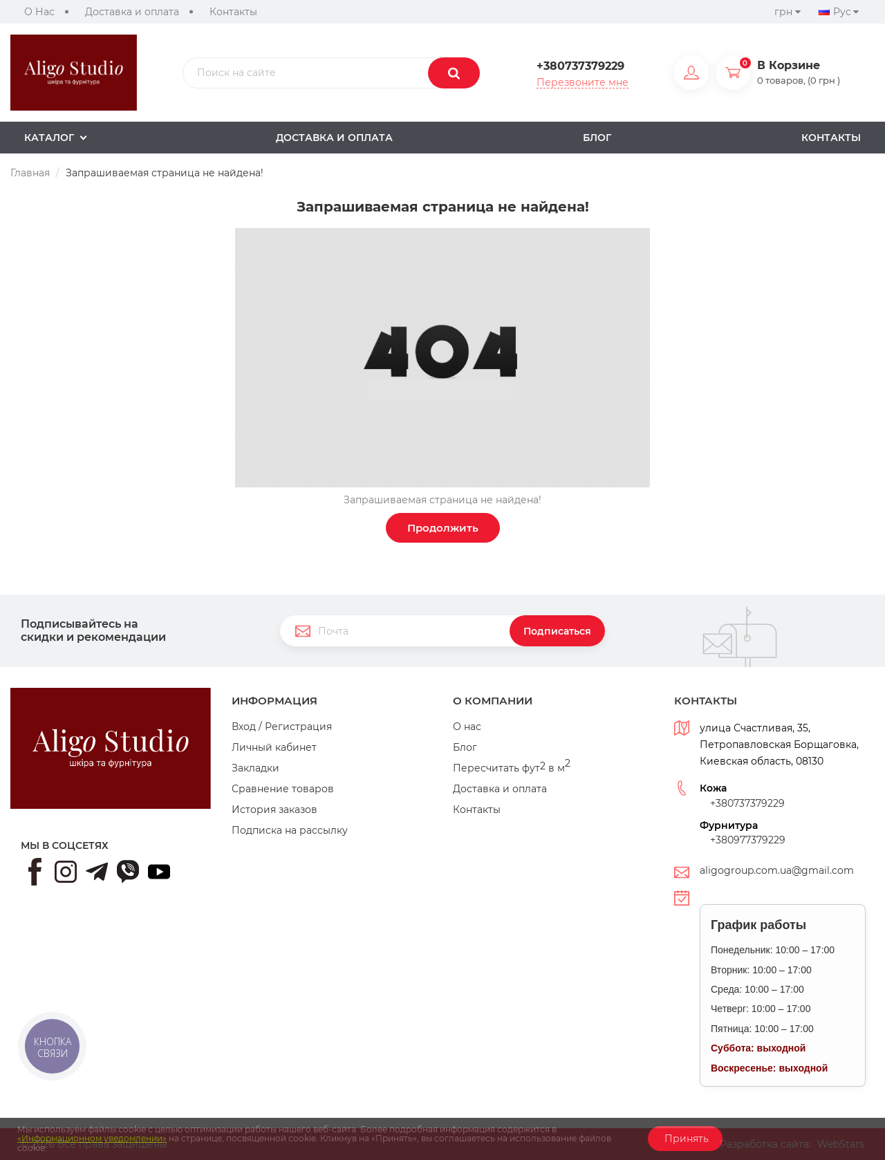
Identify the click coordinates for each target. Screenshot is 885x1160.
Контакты (233, 12)
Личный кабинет (274, 747)
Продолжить (442, 527)
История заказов (274, 809)
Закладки (255, 768)
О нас (467, 726)
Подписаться (557, 631)
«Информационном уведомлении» (92, 1138)
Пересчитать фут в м (511, 768)
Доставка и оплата (132, 12)
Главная (30, 173)
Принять (685, 1138)
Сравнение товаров (283, 789)
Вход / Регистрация (282, 726)
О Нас (39, 12)
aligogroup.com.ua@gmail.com (777, 870)
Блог (465, 747)
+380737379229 (580, 66)
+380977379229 (747, 840)
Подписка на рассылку (290, 830)
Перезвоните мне (582, 82)
